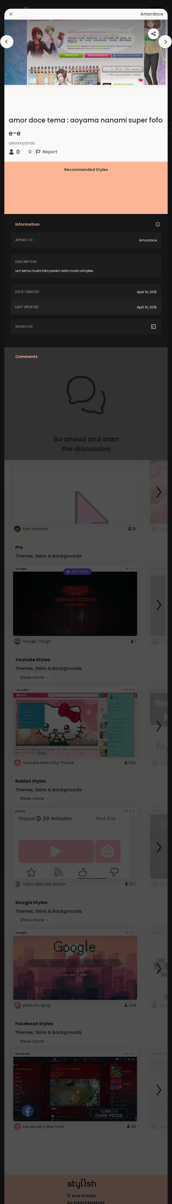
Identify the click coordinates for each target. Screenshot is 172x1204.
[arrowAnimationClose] (7, 41)
